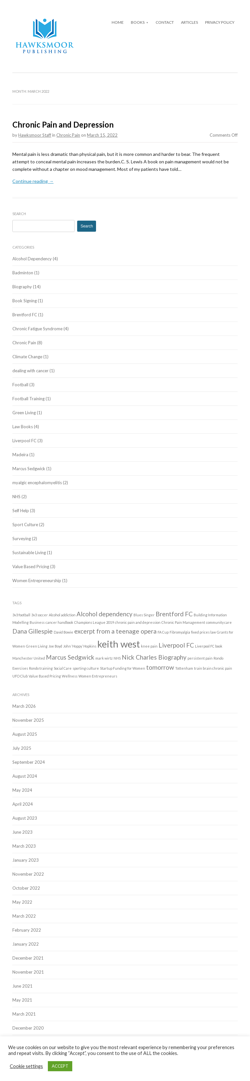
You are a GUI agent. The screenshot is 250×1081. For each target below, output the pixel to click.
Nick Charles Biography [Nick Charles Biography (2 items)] (154, 657)
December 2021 (28, 958)
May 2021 (22, 1000)
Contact (165, 22)
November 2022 (28, 874)
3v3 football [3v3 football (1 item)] (21, 615)
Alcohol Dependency (32, 258)
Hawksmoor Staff (34, 135)
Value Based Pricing (30, 566)
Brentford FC (24, 314)
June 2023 (22, 832)
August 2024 (24, 776)
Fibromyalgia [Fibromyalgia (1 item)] (180, 632)
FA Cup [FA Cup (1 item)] (163, 632)
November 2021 (28, 972)
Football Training (28, 398)
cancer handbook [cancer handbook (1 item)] (59, 622)
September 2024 (28, 762)
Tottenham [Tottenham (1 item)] (184, 668)
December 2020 (28, 1028)
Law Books (22, 426)
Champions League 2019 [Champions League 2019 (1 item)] (94, 622)
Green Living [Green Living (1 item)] (37, 646)
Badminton (22, 272)
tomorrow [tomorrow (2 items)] (160, 667)
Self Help (20, 510)
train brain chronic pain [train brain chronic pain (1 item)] (213, 668)
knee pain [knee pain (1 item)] (149, 646)
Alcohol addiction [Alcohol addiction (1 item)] (62, 615)
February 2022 (26, 930)
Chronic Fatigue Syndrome (37, 328)
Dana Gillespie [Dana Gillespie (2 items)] (32, 631)
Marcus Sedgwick (28, 468)
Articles (189, 22)
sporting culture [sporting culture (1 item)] (86, 668)
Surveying (21, 538)
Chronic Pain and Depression (63, 124)
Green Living (24, 412)
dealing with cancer (30, 370)
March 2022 (24, 916)
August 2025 (24, 734)
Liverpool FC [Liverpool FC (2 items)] (176, 645)
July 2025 (21, 748)
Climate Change (27, 356)
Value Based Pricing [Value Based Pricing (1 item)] (45, 676)
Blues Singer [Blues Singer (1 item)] (144, 615)
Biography (22, 286)
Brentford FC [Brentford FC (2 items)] (174, 614)
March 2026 (24, 706)
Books (138, 22)
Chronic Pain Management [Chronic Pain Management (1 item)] (183, 622)
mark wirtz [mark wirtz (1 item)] (104, 658)
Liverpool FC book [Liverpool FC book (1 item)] (208, 646)
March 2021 (24, 1014)
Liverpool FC (24, 440)
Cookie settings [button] (26, 1066)
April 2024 (22, 804)
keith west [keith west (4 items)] (118, 644)
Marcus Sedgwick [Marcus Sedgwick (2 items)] (70, 657)
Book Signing (24, 300)
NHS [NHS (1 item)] (117, 658)
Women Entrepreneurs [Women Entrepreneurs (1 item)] (97, 676)
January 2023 (25, 860)
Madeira (20, 454)
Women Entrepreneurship (36, 580)
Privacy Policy (219, 22)
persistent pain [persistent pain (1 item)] (200, 658)
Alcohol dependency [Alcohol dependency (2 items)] (104, 614)
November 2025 (28, 720)
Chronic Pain (68, 135)
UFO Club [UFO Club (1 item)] (20, 676)
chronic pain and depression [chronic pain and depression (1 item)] (137, 622)
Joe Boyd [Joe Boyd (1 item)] (55, 646)
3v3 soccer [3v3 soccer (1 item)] (39, 615)
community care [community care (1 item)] (219, 622)
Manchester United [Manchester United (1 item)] (28, 658)
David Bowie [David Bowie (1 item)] (63, 632)
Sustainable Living (29, 552)
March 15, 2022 (102, 135)
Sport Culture (25, 524)
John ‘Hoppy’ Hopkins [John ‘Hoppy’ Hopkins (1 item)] (79, 646)
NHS (16, 496)
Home (118, 22)
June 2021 (22, 986)
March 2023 (24, 846)
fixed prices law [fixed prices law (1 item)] (203, 632)
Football (20, 384)
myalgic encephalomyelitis (37, 482)
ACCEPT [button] (60, 1066)
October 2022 (26, 888)
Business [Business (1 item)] (37, 622)
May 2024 (22, 790)
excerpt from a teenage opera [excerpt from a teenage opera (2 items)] (115, 631)
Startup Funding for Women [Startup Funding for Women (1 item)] (122, 668)
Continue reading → (32, 181)
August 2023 (24, 818)
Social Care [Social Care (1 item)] (63, 668)
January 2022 (25, 944)
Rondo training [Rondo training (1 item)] (41, 668)
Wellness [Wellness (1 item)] (69, 676)
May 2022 (22, 902)
